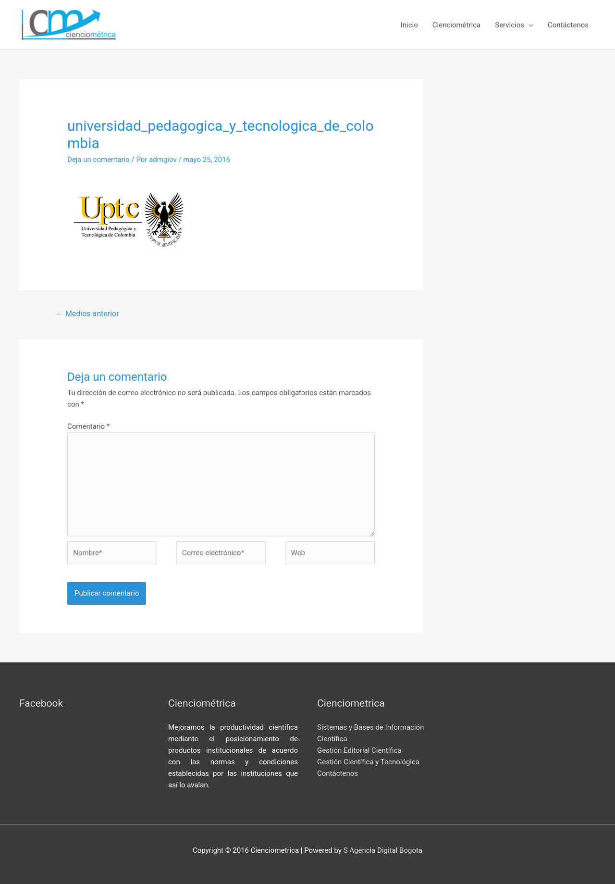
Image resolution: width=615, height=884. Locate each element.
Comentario (88, 426)
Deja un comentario (98, 159)
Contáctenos (337, 773)
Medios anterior (87, 313)
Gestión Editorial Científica (359, 750)
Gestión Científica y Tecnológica (368, 762)
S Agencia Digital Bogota (383, 850)
